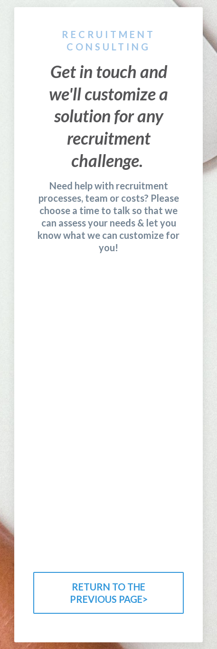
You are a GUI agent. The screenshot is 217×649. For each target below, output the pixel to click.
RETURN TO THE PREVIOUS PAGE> (109, 593)
